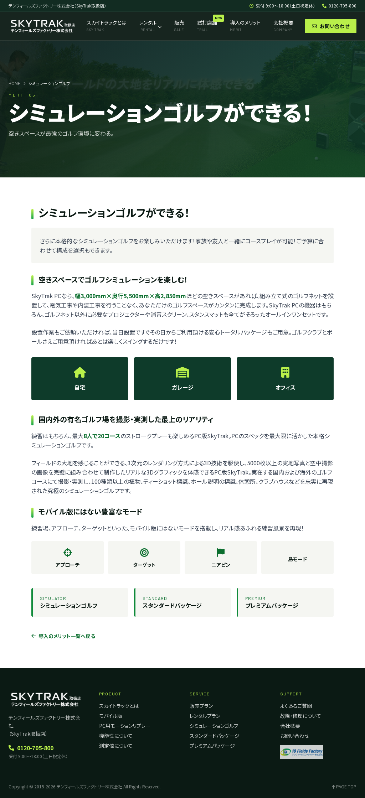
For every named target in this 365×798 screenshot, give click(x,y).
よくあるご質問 (296, 705)
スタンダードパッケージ (215, 735)
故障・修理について (300, 715)
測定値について (116, 745)
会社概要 (290, 725)
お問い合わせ (330, 26)
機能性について (116, 735)
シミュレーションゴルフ (214, 725)
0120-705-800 (339, 6)
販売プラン (201, 705)
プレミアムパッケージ (212, 745)
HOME (14, 83)
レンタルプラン (205, 715)
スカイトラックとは (119, 705)
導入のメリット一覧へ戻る (63, 635)
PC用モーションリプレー (124, 725)
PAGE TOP (344, 786)
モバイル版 (110, 715)
